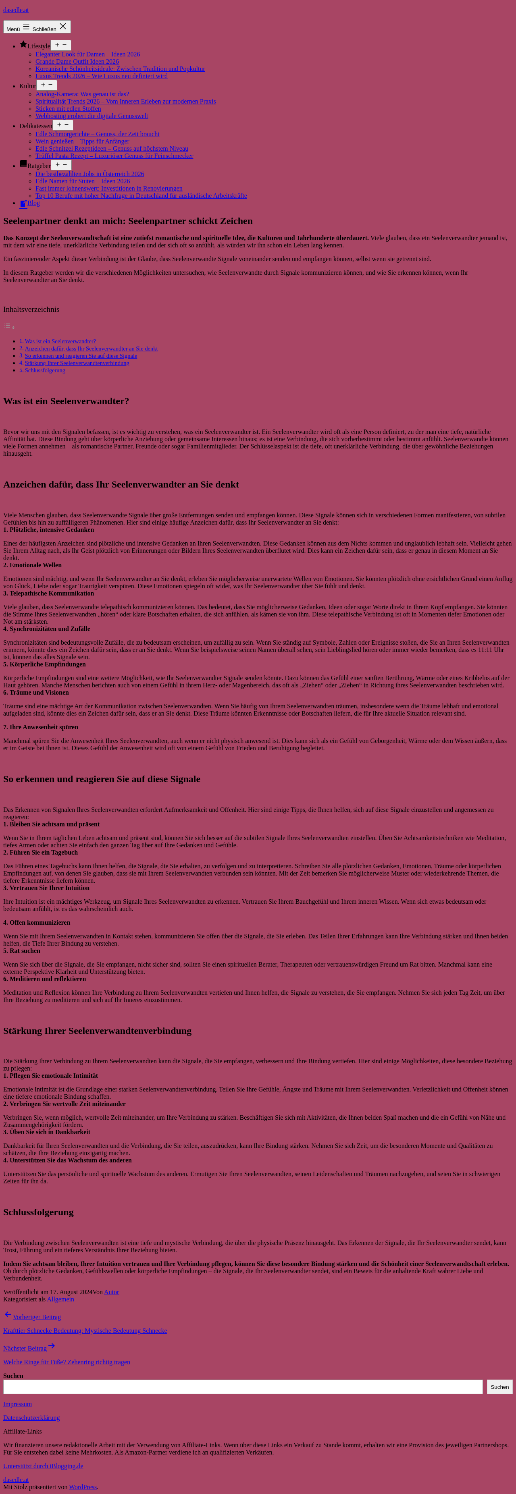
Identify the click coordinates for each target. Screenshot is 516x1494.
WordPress (83, 1487)
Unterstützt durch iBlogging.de (43, 1466)
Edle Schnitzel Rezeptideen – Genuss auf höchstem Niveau (111, 148)
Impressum (17, 1404)
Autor (111, 1292)
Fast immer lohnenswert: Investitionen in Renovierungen (109, 188)
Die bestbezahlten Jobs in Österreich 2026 (89, 173)
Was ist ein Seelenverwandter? (60, 341)
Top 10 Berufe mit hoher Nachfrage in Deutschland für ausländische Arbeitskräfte (141, 195)
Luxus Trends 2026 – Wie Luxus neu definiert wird (101, 76)
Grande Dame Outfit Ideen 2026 (77, 61)
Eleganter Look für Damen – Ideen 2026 (87, 54)
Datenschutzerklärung (31, 1417)
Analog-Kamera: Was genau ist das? (82, 94)
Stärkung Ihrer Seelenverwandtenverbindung (77, 363)
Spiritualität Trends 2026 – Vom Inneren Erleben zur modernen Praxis (125, 101)
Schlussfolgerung (45, 370)
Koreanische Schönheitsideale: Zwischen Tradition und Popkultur (120, 68)
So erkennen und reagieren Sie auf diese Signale (81, 356)
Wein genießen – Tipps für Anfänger (82, 141)
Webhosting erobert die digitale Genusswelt (91, 115)
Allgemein (60, 1299)
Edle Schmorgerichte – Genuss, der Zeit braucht (97, 134)
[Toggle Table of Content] (9, 327)
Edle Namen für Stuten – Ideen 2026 (82, 181)
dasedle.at (16, 9)
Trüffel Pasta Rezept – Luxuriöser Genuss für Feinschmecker (114, 155)
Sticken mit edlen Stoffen (68, 108)
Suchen (13, 1375)
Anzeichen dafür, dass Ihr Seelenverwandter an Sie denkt (91, 348)
